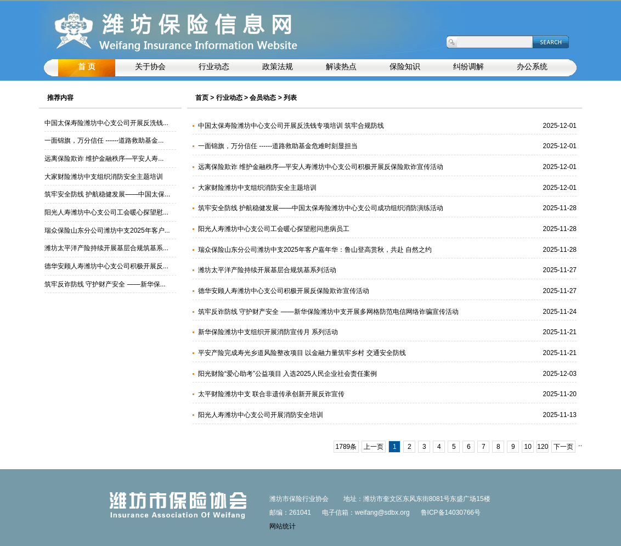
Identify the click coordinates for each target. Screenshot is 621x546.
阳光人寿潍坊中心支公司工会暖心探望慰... (106, 212)
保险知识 (404, 67)
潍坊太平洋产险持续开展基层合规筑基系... (106, 248)
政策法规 (277, 67)
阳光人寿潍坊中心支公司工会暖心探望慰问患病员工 (273, 229)
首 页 (86, 67)
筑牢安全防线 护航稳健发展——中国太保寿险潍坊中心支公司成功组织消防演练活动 (320, 208)
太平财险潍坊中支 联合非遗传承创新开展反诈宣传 (271, 394)
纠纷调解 (468, 67)
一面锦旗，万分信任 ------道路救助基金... (103, 140)
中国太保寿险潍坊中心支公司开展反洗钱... (106, 123)
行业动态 (229, 98)
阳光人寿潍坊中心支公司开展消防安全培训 (260, 415)
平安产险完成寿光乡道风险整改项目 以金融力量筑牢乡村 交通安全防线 (302, 353)
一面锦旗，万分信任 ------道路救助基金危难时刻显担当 (278, 146)
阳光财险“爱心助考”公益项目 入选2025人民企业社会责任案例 (287, 374)
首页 (201, 98)
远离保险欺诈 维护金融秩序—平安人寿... (103, 158)
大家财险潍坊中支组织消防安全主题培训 (103, 177)
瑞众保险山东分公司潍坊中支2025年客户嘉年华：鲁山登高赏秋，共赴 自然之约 (315, 250)
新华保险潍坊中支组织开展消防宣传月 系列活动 (268, 332)
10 (528, 447)
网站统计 (282, 526)
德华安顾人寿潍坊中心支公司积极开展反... (106, 266)
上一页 (373, 447)
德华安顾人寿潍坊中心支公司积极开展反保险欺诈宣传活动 (283, 291)
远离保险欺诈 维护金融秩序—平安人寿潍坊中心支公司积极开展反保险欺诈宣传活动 (320, 167)
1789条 (346, 447)
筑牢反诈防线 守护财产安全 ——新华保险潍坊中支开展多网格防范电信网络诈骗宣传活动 (328, 312)
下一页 (563, 447)
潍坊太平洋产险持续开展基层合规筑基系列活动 (267, 270)
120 (542, 447)
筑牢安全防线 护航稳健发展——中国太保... (107, 194)
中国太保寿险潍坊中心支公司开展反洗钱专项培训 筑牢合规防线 (291, 126)
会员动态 (263, 98)
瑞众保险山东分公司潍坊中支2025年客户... (107, 230)
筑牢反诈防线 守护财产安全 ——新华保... (105, 284)
